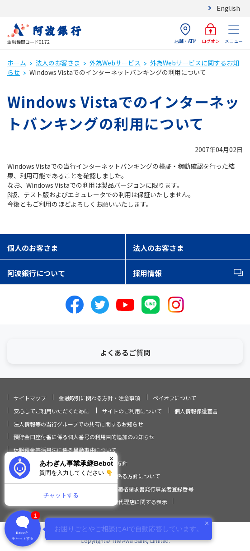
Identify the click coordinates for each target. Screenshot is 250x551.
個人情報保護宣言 (196, 411)
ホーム (16, 62)
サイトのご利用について (132, 411)
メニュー (234, 33)
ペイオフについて (174, 398)
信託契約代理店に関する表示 (132, 501)
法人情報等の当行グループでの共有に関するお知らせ (78, 424)
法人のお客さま (58, 62)
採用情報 (147, 273)
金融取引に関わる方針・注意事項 (99, 398)
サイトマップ (30, 398)
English (228, 8)
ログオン (211, 33)
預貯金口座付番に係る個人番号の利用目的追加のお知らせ (84, 436)
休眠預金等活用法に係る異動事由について (65, 450)
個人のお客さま (32, 247)
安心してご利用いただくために (52, 411)
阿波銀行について (36, 273)
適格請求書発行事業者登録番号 (155, 489)
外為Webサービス (115, 62)
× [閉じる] (111, 459)
